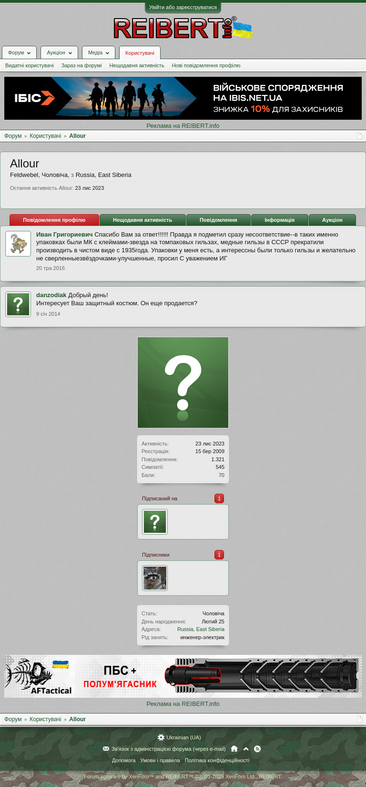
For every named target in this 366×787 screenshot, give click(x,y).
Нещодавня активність (136, 65)
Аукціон (332, 220)
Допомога (123, 760)
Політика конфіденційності (217, 760)
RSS (257, 749)
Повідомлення (218, 220)
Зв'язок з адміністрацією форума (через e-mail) (169, 749)
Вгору (246, 749)
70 (221, 475)
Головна (234, 749)
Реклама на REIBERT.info (182, 125)
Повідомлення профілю (54, 220)
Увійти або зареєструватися (183, 7)
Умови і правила (160, 760)
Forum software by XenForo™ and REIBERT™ (183, 776)
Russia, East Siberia (200, 629)
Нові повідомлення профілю (206, 65)
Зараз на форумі (81, 65)
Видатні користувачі (29, 65)
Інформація (279, 220)
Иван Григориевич (64, 234)
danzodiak (51, 295)
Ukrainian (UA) (183, 737)
